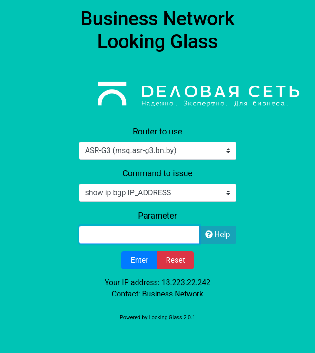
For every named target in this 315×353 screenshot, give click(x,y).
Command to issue (157, 173)
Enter (139, 260)
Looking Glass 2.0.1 (171, 318)
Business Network (173, 293)
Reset (175, 260)
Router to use (157, 131)
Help (217, 234)
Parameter (157, 215)
